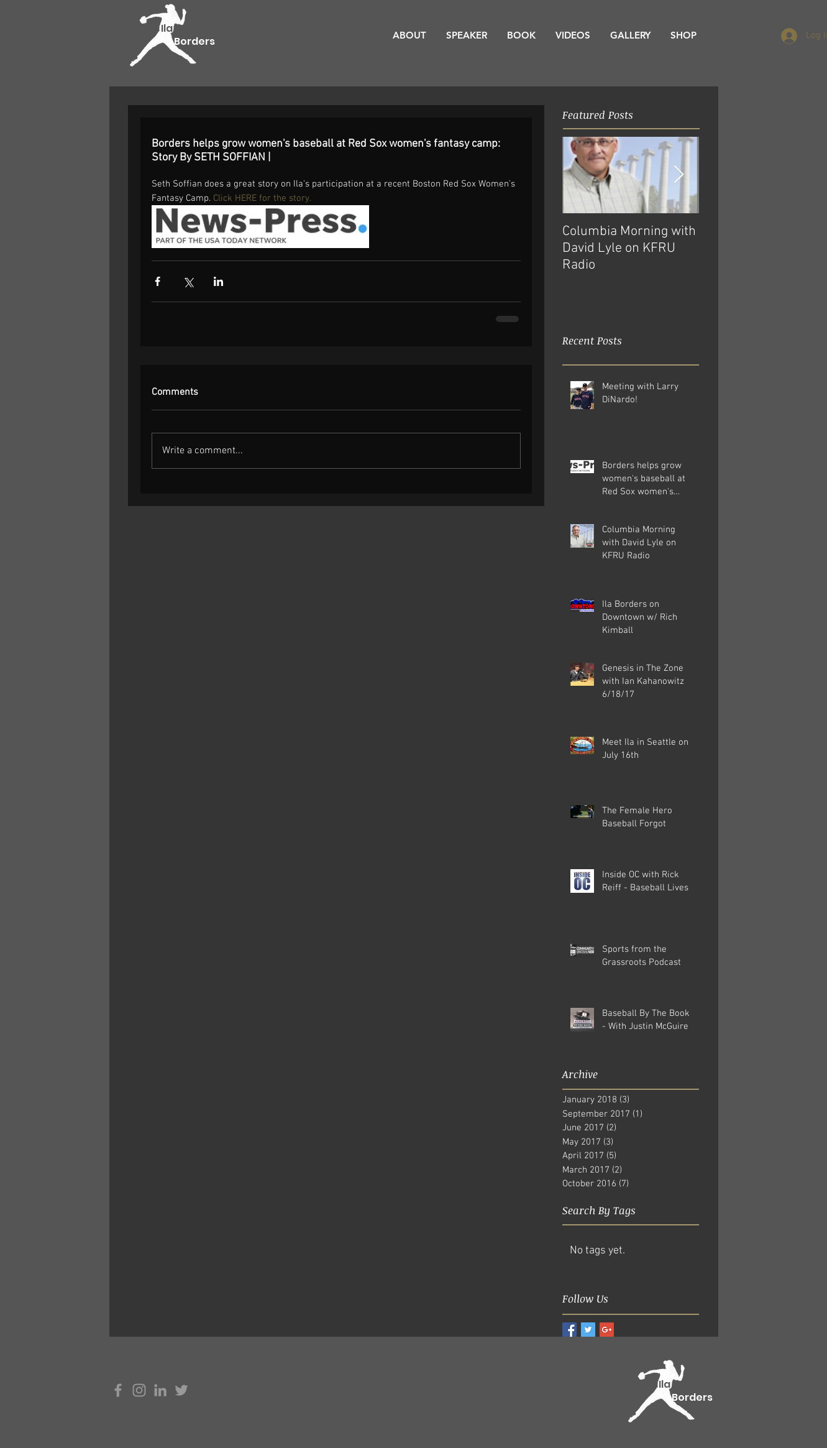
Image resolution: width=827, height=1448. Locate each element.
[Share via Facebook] (157, 281)
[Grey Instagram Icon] (139, 1390)
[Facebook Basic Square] (569, 1329)
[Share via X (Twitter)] (188, 281)
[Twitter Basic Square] (588, 1329)
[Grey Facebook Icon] (118, 1390)
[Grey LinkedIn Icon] (160, 1390)
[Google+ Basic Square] (607, 1329)
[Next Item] (679, 175)
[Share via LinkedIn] (218, 281)
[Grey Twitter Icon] (181, 1390)
